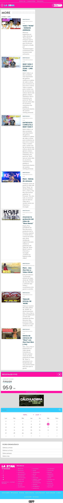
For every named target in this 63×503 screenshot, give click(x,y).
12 (57, 424)
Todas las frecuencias (31, 392)
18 (48, 427)
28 (14, 433)
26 (57, 430)
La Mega (58, 493)
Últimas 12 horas (7, 447)
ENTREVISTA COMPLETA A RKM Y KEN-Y (28, 125)
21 (14, 430)
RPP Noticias (14, 493)
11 (48, 424)
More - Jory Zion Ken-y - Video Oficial (27, 270)
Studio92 (21, 493)
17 (39, 427)
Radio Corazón (50, 493)
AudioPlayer (28, 497)
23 (31, 430)
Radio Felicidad (40, 493)
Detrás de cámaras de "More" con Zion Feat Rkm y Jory (28, 340)
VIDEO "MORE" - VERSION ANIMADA (28, 28)
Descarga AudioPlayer (31, 1)
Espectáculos (26, 19)
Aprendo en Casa (22, 1)
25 (48, 430)
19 (57, 427)
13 (5, 427)
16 (31, 427)
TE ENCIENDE (6, 469)
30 (31, 433)
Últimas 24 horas (7, 450)
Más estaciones (40, 1)
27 (6, 433)
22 (22, 430)
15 (22, 427)
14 (14, 427)
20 (6, 430)
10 (39, 424)
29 (22, 433)
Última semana (7, 453)
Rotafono (36, 497)
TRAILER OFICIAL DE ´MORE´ (27, 301)
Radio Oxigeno (29, 493)
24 (39, 430)
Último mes (5, 456)
